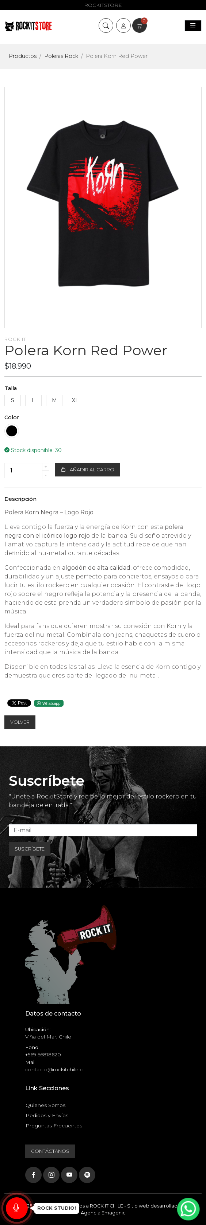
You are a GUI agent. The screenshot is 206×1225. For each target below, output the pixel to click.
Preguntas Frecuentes (54, 1125)
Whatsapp (49, 703)
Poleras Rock (61, 56)
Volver (20, 722)
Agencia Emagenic (103, 1213)
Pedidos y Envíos (47, 1115)
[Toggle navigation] (193, 25)
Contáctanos (50, 1151)
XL (75, 400)
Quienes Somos (45, 1105)
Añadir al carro (87, 469)
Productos (23, 56)
